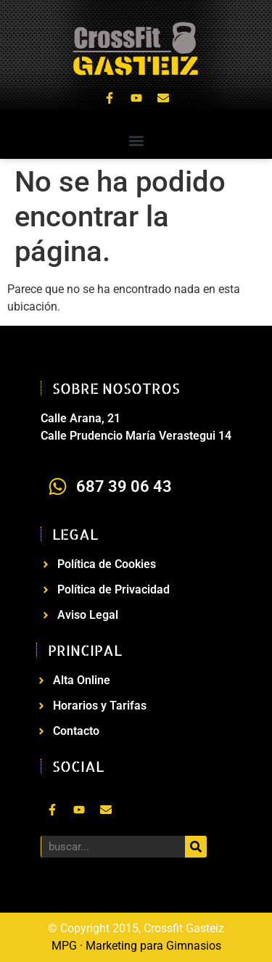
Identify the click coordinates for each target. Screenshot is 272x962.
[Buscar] (196, 847)
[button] (136, 141)
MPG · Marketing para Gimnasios (136, 946)
